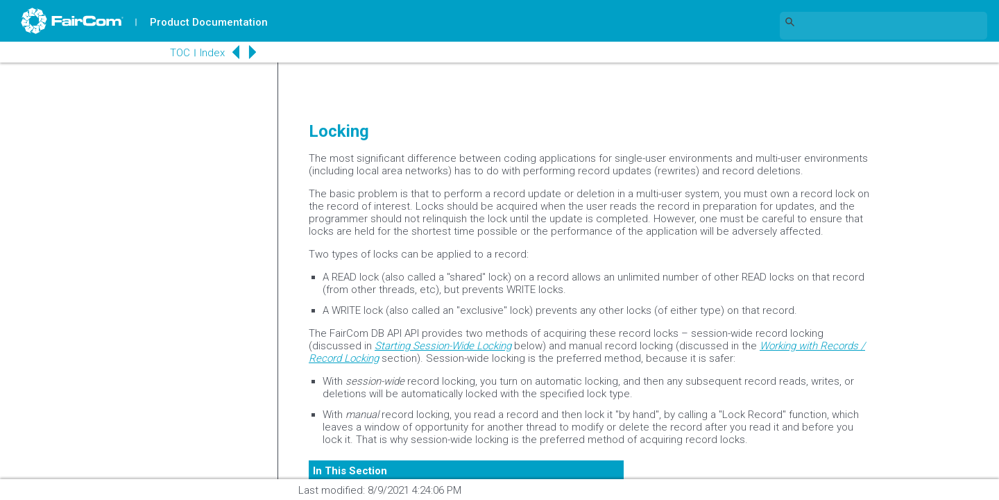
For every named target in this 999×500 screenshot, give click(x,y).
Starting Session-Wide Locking (443, 346)
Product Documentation (209, 22)
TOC (180, 53)
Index (212, 53)
